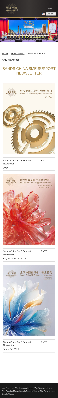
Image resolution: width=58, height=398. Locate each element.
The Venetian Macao (43, 388)
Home (5, 53)
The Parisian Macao (10, 391)
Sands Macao (8, 394)
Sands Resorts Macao (29, 391)
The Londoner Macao (24, 388)
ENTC (44, 160)
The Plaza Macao (47, 391)
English (51, 14)
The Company (17, 53)
